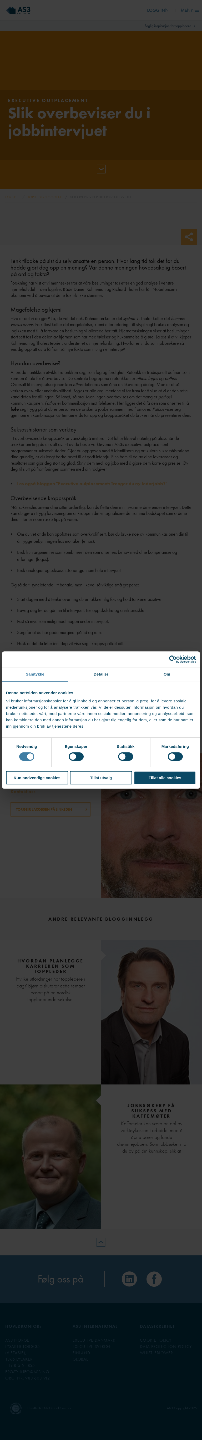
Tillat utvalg (101, 777)
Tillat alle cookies (165, 777)
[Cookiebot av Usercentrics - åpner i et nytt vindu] (173, 659)
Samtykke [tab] (35, 674)
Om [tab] (167, 674)
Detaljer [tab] (101, 674)
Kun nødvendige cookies (37, 777)
